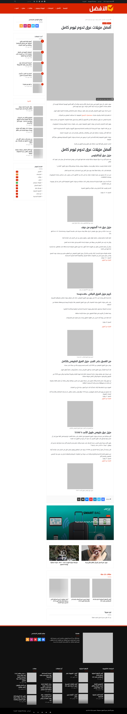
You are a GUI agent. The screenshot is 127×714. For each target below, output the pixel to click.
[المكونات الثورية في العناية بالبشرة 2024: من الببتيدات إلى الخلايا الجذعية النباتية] (37, 56)
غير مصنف (38, 195)
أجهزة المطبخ (37, 187)
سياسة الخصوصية (92, 1)
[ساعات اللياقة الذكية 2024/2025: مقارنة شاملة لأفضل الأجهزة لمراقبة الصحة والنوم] (57, 688)
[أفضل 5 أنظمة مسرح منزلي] (83, 699)
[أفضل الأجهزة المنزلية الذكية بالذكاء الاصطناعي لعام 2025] (101, 588)
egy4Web (88, 710)
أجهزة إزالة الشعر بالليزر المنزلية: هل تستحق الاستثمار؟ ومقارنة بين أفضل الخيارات (24, 43)
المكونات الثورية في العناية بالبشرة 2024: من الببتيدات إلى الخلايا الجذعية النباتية (24, 54)
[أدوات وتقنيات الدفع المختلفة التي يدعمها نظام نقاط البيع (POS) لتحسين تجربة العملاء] (58, 588)
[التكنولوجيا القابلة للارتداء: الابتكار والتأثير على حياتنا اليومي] (109, 688)
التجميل (104, 23)
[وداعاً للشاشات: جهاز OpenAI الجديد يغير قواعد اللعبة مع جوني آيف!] (57, 699)
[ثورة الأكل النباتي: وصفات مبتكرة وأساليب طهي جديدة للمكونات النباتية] (37, 154)
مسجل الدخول (101, 617)
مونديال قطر (38, 189)
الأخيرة (29, 101)
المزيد (17, 8)
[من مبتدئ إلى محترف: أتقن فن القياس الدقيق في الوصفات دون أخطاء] (37, 143)
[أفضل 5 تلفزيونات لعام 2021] (83, 677)
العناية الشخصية (37, 198)
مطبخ (23, 8)
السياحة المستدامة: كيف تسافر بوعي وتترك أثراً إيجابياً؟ (45, 675)
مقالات (30, 8)
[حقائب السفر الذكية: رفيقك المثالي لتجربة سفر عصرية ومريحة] (37, 111)
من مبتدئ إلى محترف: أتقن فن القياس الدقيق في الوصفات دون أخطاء (25, 141)
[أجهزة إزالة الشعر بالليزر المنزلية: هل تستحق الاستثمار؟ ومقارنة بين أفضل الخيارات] (37, 45)
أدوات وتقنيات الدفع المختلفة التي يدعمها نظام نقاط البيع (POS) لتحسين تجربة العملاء (59, 601)
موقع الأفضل (110, 710)
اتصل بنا (84, 1)
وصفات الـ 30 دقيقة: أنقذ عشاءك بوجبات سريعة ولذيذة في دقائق (24, 130)
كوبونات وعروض (40, 8)
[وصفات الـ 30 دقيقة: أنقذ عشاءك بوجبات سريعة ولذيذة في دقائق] (37, 133)
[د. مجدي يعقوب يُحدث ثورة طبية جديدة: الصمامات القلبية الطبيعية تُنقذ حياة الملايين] (31, 677)
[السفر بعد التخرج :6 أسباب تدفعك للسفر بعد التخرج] (37, 77)
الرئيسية (65, 8)
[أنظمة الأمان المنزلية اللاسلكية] (109, 699)
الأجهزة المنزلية (37, 192)
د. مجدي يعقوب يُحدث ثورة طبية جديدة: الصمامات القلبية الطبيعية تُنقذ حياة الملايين (20, 677)
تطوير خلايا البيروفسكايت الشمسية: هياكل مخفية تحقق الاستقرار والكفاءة (19, 698)
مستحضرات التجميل (87, 115)
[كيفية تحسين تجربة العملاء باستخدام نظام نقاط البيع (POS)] (80, 588)
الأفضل (59, 8)
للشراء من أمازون (106, 260)
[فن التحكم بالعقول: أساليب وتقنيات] (31, 689)
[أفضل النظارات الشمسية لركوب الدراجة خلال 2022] (83, 688)
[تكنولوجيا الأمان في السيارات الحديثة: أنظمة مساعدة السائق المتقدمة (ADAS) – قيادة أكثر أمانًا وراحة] (37, 122)
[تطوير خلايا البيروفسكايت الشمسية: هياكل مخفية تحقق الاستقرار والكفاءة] (31, 700)
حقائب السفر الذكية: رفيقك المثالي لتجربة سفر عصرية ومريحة (95, 525)
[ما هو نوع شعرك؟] (37, 88)
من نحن (99, 1)
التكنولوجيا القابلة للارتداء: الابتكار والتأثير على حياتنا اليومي (97, 686)
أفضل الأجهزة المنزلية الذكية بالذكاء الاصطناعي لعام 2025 (102, 600)
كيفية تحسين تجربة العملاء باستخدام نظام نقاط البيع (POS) (80, 600)
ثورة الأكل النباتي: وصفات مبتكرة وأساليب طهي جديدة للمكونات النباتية (24, 152)
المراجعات (50, 8)
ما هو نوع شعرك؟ (27, 84)
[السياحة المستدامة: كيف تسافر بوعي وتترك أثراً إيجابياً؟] (37, 67)
